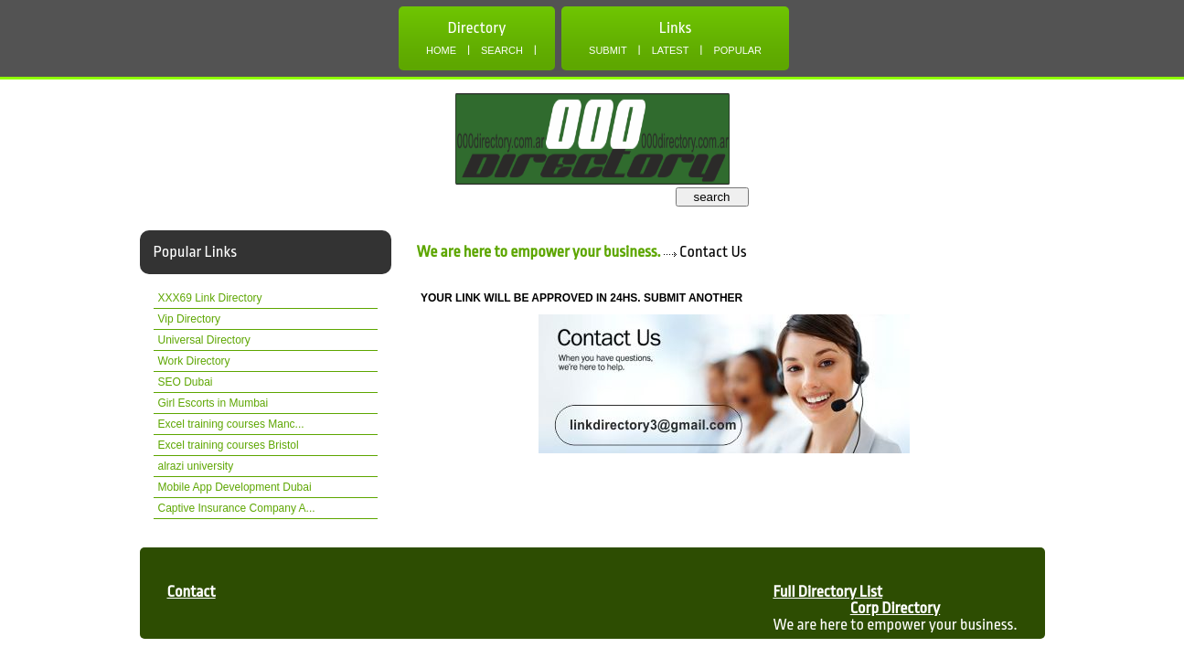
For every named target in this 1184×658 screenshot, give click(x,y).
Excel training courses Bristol (228, 445)
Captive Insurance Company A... (236, 508)
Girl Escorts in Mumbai (213, 403)
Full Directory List (827, 591)
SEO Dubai (185, 382)
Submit (608, 50)
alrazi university (196, 466)
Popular (737, 50)
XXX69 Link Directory (210, 298)
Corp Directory (895, 608)
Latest (670, 50)
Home (441, 50)
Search (502, 50)
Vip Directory (189, 319)
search (711, 197)
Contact (191, 591)
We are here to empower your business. (539, 251)
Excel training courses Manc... (231, 424)
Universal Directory (204, 340)
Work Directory (194, 361)
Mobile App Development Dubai (235, 487)
